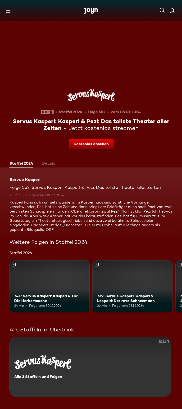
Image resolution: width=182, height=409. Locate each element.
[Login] (172, 10)
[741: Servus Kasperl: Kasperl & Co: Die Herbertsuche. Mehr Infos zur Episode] (49, 286)
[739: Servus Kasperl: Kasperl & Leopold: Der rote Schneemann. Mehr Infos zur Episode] (132, 286)
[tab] (21, 164)
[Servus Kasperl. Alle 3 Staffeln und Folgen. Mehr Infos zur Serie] (90, 367)
